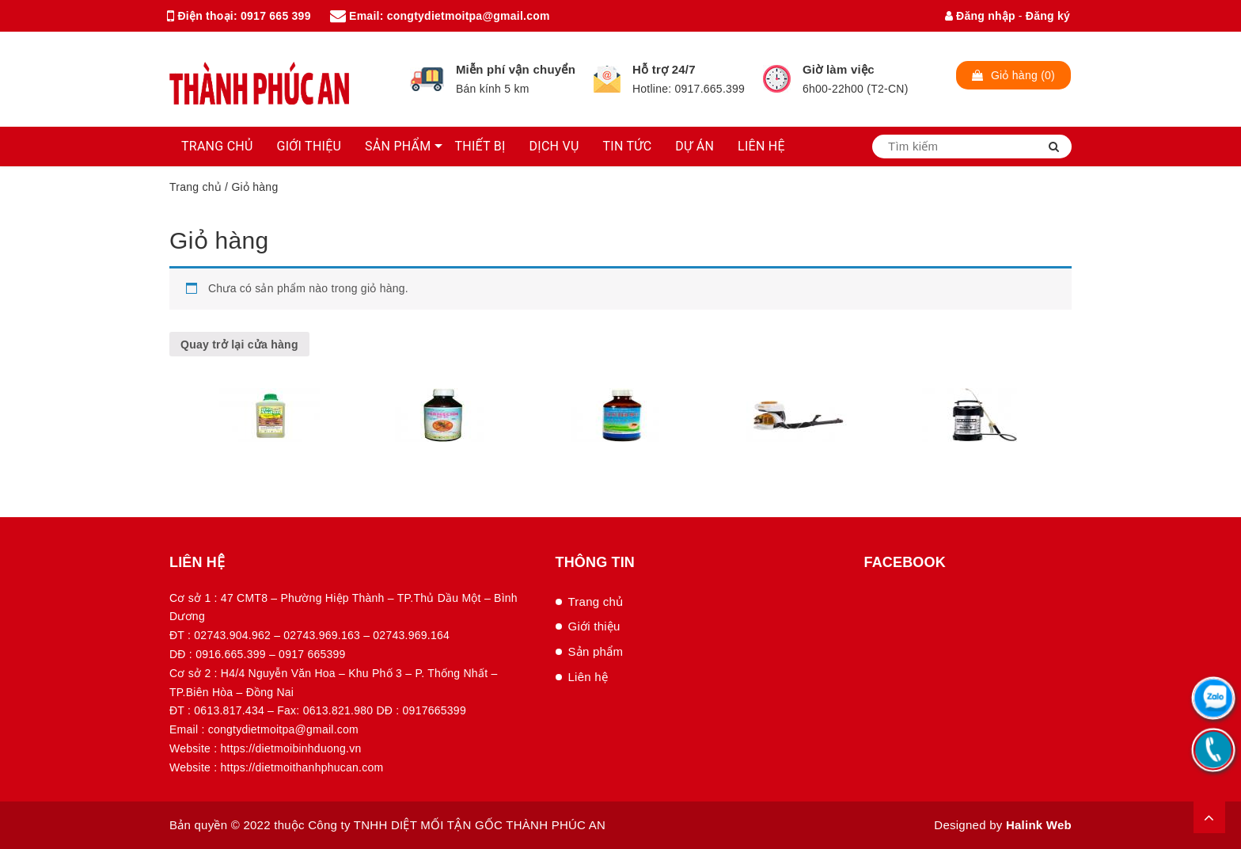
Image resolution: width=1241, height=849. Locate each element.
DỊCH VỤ (554, 146)
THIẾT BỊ (479, 146)
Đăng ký (1048, 16)
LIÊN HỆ (761, 146)
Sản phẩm (596, 651)
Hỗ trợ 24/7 (664, 69)
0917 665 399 (276, 16)
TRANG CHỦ (217, 146)
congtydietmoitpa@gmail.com (468, 16)
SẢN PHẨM (398, 146)
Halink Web (1039, 825)
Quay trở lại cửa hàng (239, 344)
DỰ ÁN (694, 146)
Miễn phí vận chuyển (515, 69)
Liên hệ (588, 676)
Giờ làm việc (839, 69)
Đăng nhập (980, 16)
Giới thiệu (594, 626)
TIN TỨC (627, 146)
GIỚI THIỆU (309, 146)
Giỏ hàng (218, 240)
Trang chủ (195, 187)
